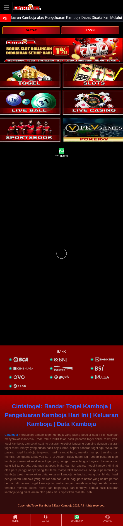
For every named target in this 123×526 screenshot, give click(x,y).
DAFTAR (31, 30)
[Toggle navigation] (6, 7)
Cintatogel (11, 434)
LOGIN (90, 30)
